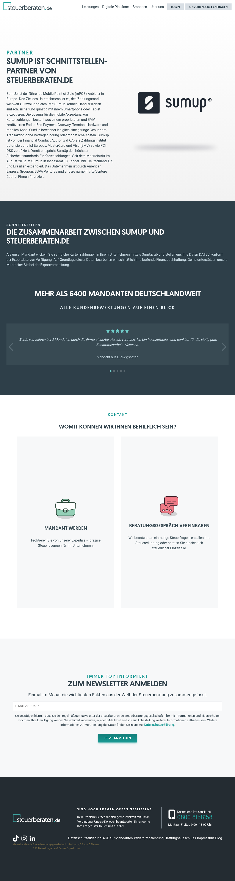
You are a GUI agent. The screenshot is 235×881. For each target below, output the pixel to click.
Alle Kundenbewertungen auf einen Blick (117, 307)
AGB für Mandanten (118, 838)
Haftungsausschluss (180, 838)
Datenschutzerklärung (159, 724)
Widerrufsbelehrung (149, 838)
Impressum (205, 838)
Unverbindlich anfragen (208, 7)
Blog (218, 838)
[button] (11, 347)
